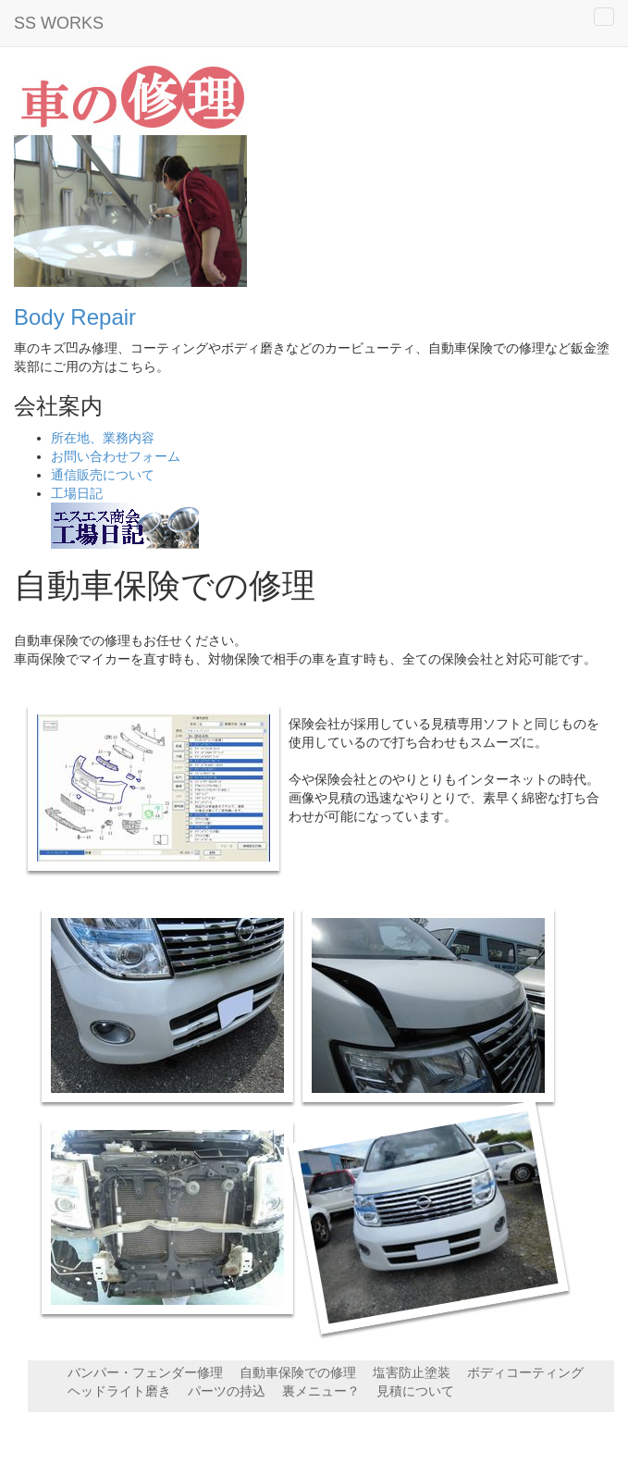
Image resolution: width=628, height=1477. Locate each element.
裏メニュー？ (321, 1391)
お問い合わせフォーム (115, 456)
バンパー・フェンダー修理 (145, 1372)
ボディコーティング (525, 1372)
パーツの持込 (226, 1391)
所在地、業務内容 (102, 437)
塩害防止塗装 (411, 1372)
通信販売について (102, 474)
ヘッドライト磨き (119, 1391)
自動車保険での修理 (298, 1372)
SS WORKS (59, 23)
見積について (415, 1391)
